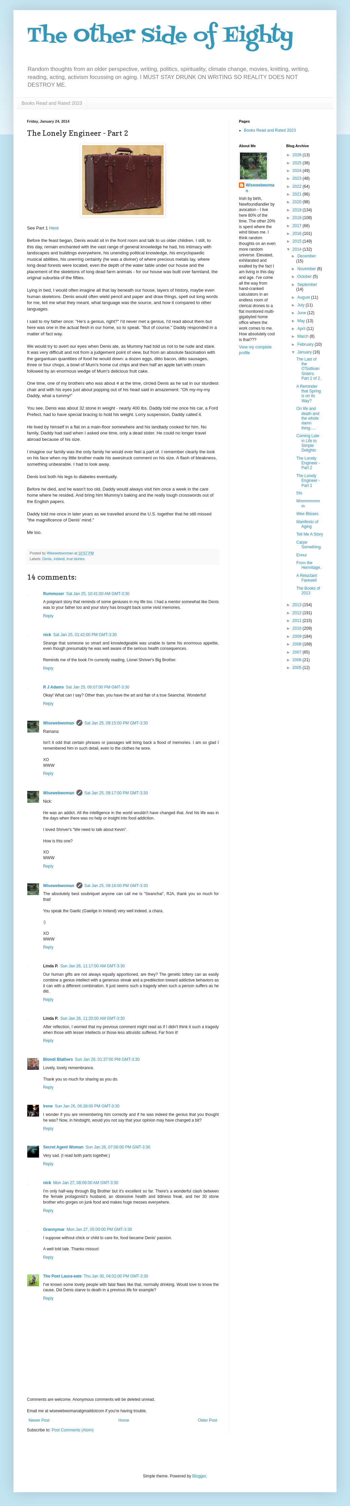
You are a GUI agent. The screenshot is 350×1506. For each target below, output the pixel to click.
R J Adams (53, 687)
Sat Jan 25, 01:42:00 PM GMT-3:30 (85, 634)
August (304, 297)
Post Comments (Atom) (72, 1430)
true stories (75, 559)
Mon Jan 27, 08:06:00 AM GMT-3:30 (85, 1182)
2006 (297, 660)
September (307, 284)
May (301, 321)
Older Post (207, 1420)
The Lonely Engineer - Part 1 (308, 480)
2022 (297, 186)
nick (47, 634)
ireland (59, 559)
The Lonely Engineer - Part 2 (308, 463)
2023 (297, 178)
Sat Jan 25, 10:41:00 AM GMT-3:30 (98, 593)
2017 (297, 225)
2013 (297, 604)
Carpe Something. (309, 544)
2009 (297, 636)
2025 (297, 163)
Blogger (199, 1476)
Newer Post (39, 1420)
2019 (297, 210)
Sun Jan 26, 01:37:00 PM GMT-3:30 (107, 1059)
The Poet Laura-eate (62, 1276)
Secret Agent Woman (63, 1147)
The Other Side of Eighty (160, 36)
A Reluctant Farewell (306, 578)
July (301, 305)
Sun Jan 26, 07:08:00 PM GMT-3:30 (117, 1147)
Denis (47, 559)
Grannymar (54, 1229)
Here (54, 228)
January (305, 352)
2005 (297, 667)
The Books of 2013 (308, 590)
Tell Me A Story (309, 534)
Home (123, 1420)
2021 (297, 194)
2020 (297, 202)
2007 (297, 652)
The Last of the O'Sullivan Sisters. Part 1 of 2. (308, 369)
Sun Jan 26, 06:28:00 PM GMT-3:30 (87, 1106)
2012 (297, 613)
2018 (297, 217)
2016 (297, 233)
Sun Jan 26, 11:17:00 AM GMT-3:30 (92, 966)
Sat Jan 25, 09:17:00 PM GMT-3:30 (116, 793)
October (305, 276)
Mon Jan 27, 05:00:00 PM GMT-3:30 (99, 1229)
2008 (297, 644)
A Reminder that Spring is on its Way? (308, 393)
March (303, 336)
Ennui (301, 555)
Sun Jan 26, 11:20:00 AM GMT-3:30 (92, 1018)
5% (299, 493)
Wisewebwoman (58, 723)
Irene (48, 1106)
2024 (297, 170)
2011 (297, 620)
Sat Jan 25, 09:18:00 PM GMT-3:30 (116, 885)
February (305, 344)
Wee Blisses (307, 513)
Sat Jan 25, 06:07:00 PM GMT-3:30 (98, 687)
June (302, 312)
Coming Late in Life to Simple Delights (307, 443)
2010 (297, 628)
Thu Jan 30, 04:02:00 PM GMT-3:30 (116, 1276)
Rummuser (53, 593)
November (307, 268)
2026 (297, 155)
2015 (297, 241)
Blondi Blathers (58, 1059)
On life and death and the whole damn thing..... (307, 418)
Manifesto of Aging (307, 524)
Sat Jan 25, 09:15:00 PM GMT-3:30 (116, 723)
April (301, 328)
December (306, 256)
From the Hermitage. (308, 565)
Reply (48, 616)
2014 (297, 249)
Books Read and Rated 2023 (52, 103)
